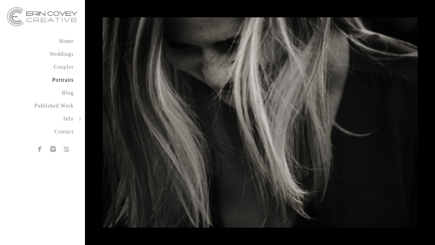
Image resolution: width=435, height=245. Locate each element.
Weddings (61, 54)
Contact (64, 131)
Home (66, 41)
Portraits (63, 80)
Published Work (54, 106)
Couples (64, 67)
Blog (68, 93)
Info (68, 118)
